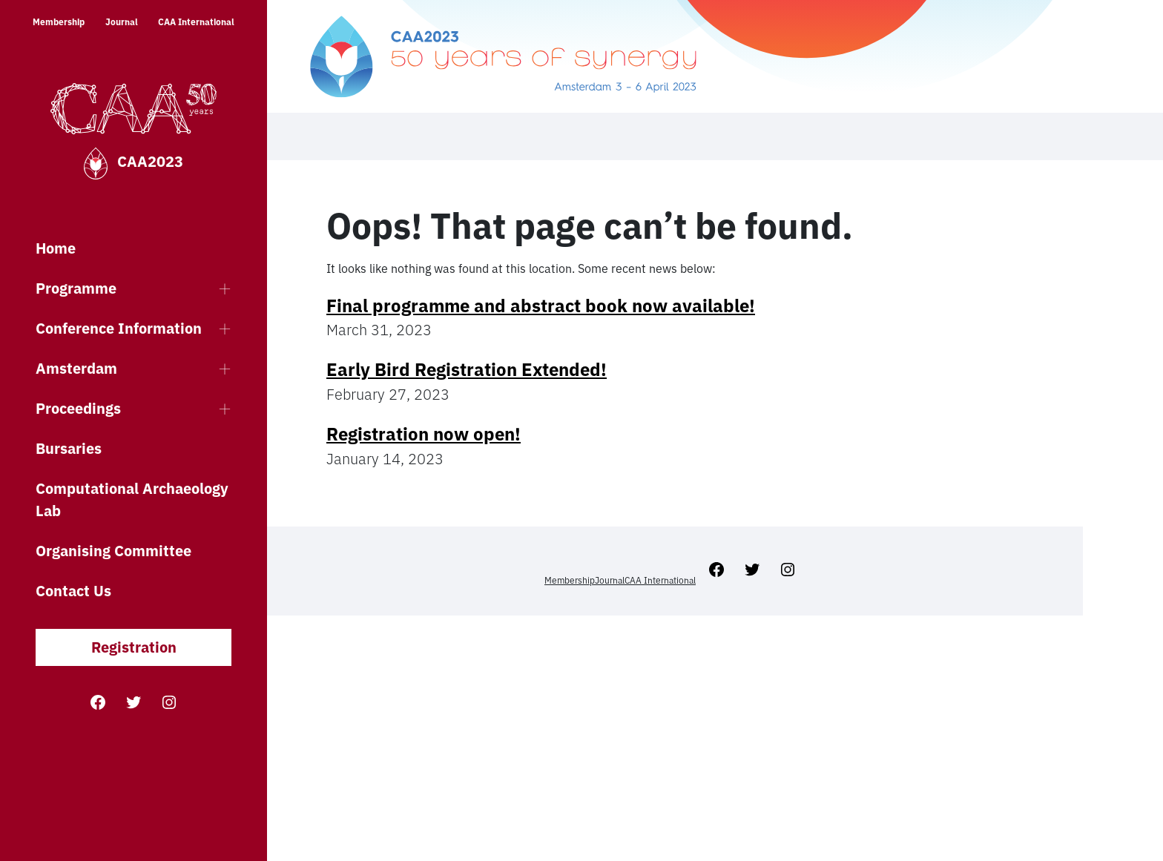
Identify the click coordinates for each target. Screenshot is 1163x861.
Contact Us (73, 591)
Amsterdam (76, 368)
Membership (59, 21)
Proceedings (78, 408)
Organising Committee (113, 551)
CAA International (196, 21)
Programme (76, 288)
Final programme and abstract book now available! (540, 305)
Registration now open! (423, 434)
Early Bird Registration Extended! (466, 369)
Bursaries (69, 448)
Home (56, 248)
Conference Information (119, 328)
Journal (121, 21)
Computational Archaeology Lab (132, 499)
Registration (134, 647)
